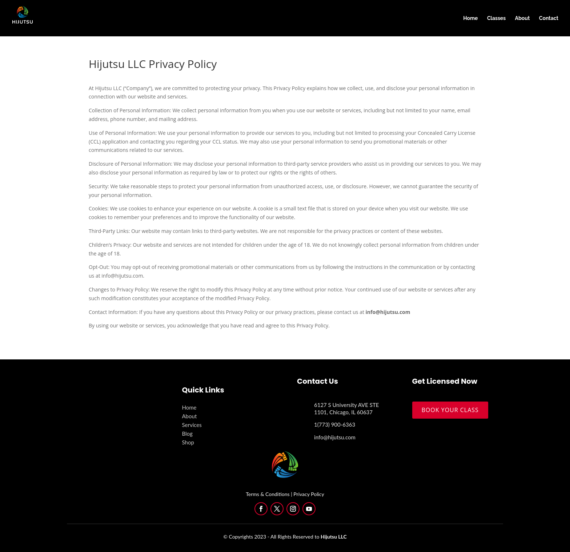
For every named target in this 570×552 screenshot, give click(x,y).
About (522, 18)
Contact (548, 18)
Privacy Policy (308, 494)
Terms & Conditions (267, 494)
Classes (496, 18)
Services (192, 425)
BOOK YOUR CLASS (450, 410)
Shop (188, 442)
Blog (187, 433)
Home (470, 18)
